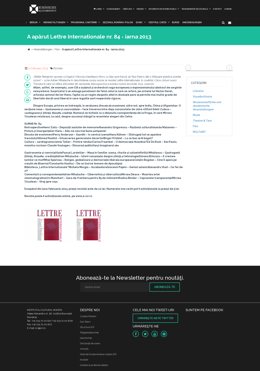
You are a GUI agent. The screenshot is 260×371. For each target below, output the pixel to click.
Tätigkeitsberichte (89, 332)
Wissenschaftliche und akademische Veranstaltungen (207, 106)
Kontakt (217, 9)
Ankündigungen (192, 22)
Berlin (33, 22)
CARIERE (228, 9)
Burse (175, 22)
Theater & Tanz (202, 120)
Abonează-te (164, 287)
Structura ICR (87, 327)
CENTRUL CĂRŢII (157, 22)
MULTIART (199, 131)
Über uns (127, 9)
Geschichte (86, 338)
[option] (49, 226)
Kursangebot (113, 9)
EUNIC (139, 22)
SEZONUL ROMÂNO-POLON (118, 22)
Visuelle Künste (202, 96)
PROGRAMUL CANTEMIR (84, 22)
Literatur (198, 91)
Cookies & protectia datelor (94, 365)
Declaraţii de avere (90, 343)
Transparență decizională (194, 9)
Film (195, 126)
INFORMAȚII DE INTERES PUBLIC (163, 9)
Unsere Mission (88, 316)
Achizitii (84, 348)
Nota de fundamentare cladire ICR (98, 354)
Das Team (85, 321)
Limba (97, 9)
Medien (140, 9)
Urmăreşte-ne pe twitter (155, 318)
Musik (196, 115)
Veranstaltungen (54, 22)
